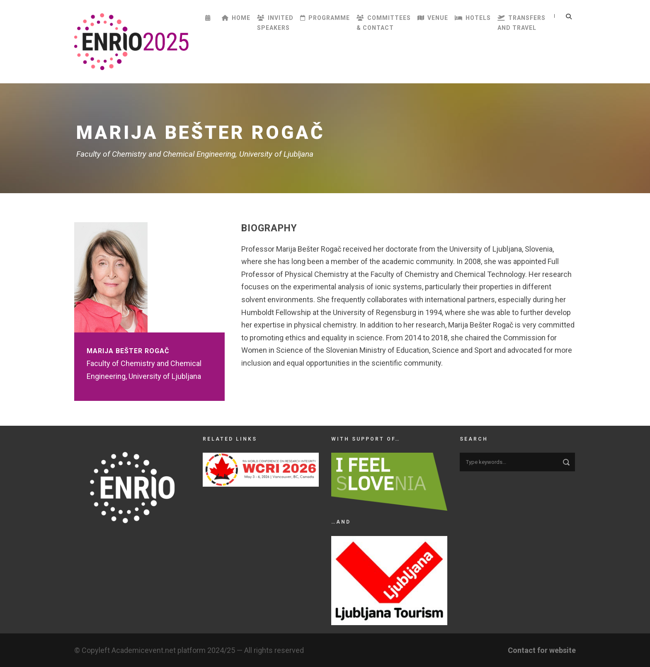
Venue (432, 18)
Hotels (473, 18)
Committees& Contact (384, 23)
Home (236, 18)
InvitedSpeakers (275, 23)
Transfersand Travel (521, 23)
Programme (325, 18)
